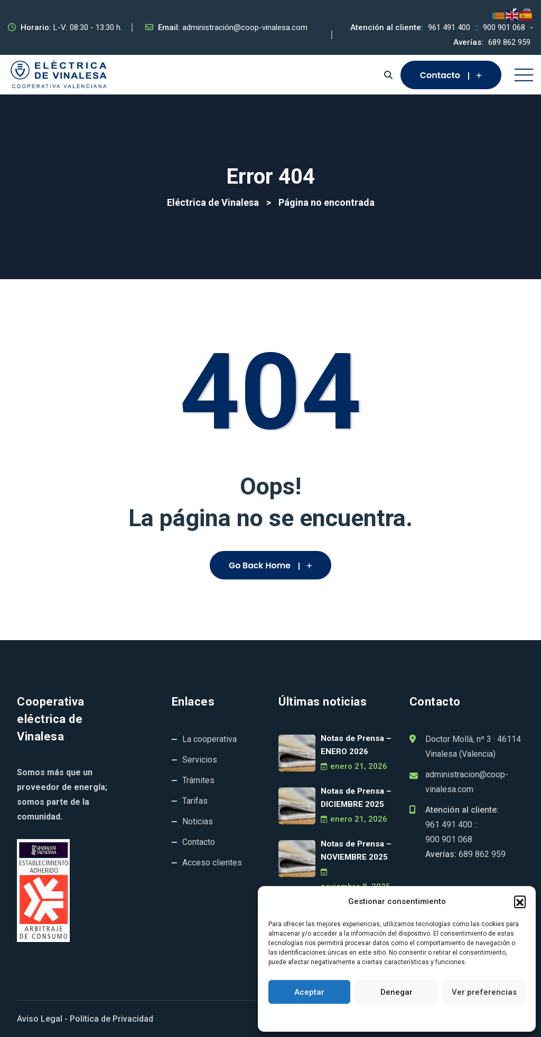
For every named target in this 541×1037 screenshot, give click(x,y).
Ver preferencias (484, 992)
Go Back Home (270, 565)
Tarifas (195, 801)
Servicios (199, 760)
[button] (520, 901)
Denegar (396, 992)
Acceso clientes (212, 863)
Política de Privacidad (111, 1019)
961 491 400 (449, 27)
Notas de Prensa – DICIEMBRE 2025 (355, 797)
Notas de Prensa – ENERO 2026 (355, 745)
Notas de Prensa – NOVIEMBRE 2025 (355, 850)
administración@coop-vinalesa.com (244, 27)
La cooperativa (209, 739)
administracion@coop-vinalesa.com (466, 781)
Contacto (451, 75)
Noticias (197, 821)
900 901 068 (504, 27)
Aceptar (309, 992)
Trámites (198, 780)
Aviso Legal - (42, 1019)
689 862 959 (509, 42)
